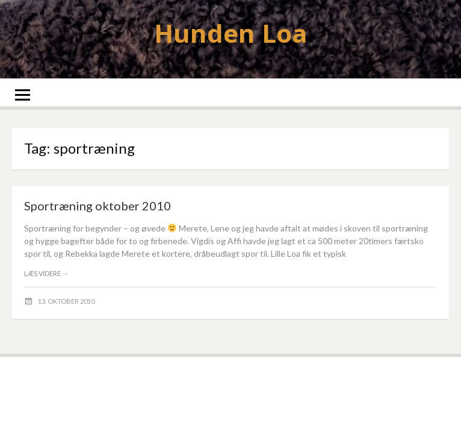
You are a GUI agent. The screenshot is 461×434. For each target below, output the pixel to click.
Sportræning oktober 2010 (97, 205)
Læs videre (46, 273)
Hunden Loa (231, 33)
